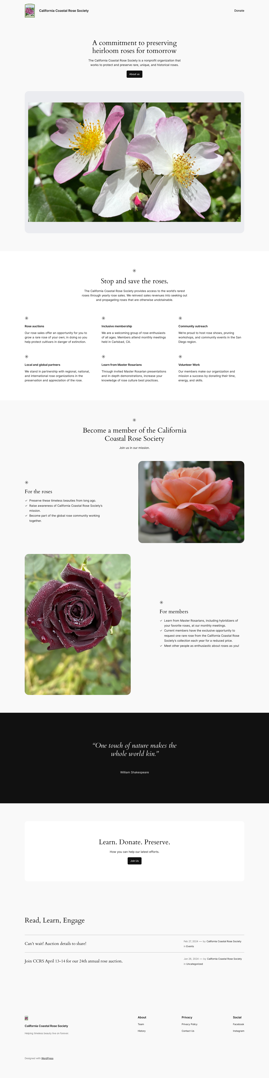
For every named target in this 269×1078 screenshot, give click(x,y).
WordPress (47, 1058)
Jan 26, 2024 (191, 958)
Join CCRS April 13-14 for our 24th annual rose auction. (74, 961)
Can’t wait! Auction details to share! (55, 944)
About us (134, 74)
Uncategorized (194, 963)
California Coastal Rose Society (64, 11)
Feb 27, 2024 (191, 941)
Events (190, 946)
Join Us (134, 860)
